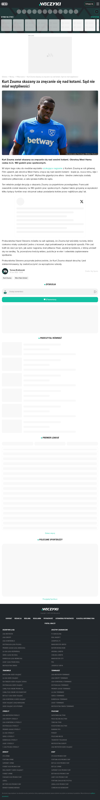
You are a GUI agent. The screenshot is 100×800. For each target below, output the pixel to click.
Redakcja (18, 618)
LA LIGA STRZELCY (8, 733)
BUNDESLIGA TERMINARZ (59, 699)
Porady (54, 733)
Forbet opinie (7, 774)
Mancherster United (58, 644)
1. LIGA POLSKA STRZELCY (11, 747)
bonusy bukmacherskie (11, 788)
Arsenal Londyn (57, 651)
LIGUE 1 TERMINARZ (57, 703)
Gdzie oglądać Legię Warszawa (14, 703)
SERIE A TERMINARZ (57, 696)
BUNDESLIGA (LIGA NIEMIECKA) (12, 659)
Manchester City (57, 659)
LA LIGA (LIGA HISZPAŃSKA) (11, 651)
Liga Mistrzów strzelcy (11, 715)
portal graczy (50, 623)
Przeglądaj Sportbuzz (50, 599)
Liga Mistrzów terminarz (60, 675)
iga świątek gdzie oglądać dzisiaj (15, 682)
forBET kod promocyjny (11, 767)
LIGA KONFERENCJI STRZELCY (12, 722)
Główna (4, 76)
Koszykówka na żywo (59, 726)
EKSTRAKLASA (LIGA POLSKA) (12, 644)
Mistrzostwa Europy (59, 743)
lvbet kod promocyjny (59, 777)
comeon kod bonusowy (59, 788)
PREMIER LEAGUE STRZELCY (11, 729)
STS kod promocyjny (58, 756)
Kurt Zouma (7, 278)
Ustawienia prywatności (65, 618)
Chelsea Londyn (57, 655)
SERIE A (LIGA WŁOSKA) (10, 655)
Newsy (11, 76)
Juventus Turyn (57, 666)
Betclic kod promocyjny (60, 763)
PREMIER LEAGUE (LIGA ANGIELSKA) (14, 648)
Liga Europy (7, 637)
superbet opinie (8, 763)
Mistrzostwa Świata (10, 666)
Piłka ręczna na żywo (59, 719)
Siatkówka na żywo (58, 715)
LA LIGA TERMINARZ (57, 692)
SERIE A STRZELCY (8, 736)
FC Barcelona (56, 634)
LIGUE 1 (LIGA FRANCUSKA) (11, 662)
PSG (52, 662)
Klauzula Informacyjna (85, 618)
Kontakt (9, 618)
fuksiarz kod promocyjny (12, 777)
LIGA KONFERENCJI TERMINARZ (61, 682)
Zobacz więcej (50, 533)
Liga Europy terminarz (59, 678)
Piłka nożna (20, 76)
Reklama (27, 618)
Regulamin (37, 618)
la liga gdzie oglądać (10, 678)
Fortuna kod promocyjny (60, 760)
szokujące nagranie (52, 168)
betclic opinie (56, 767)
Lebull (5, 781)
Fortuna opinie (8, 760)
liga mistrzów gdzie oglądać (61, 747)
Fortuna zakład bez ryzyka (61, 781)
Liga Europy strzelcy (10, 719)
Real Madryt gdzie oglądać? (13, 770)
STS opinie (6, 756)
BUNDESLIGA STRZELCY (10, 740)
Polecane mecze (57, 736)
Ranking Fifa (55, 729)
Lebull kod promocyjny (60, 784)
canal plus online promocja (13, 689)
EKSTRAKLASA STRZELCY (11, 726)
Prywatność (48, 618)
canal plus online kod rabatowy (14, 692)
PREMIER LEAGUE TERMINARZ (60, 689)
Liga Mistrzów (8, 634)
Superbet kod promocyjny (61, 770)
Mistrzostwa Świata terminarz (62, 706)
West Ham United (21, 278)
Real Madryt (56, 637)
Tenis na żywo (56, 722)
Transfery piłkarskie (59, 740)
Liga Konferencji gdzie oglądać (14, 699)
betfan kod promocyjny (60, 774)
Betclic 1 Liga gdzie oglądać (13, 696)
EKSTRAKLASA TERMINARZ (59, 685)
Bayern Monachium (58, 648)
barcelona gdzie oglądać (12, 675)
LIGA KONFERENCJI (9, 641)
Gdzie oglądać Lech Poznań (12, 706)
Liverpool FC (56, 641)
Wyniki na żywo (7, 17)
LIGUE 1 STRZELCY (8, 743)
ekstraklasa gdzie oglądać (13, 685)
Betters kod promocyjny (12, 784)
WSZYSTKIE (95, 17)
